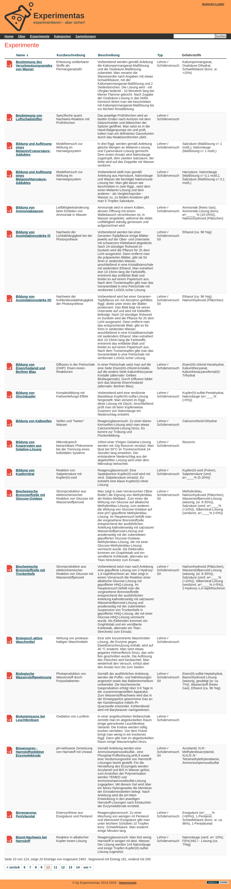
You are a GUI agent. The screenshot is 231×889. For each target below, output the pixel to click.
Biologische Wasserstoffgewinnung (33, 675)
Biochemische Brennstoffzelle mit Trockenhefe (30, 570)
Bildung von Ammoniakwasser (29, 209)
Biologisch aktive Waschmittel (29, 640)
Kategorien (62, 36)
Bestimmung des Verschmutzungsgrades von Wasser (34, 65)
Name (20, 55)
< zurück (13, 867)
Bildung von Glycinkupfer (26, 394)
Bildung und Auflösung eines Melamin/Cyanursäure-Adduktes (34, 149)
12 (63, 867)
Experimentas (59, 15)
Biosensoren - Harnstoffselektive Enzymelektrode (30, 751)
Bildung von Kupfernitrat (25, 472)
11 (55, 867)
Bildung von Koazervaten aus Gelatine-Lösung (29, 445)
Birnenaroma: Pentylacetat (26, 814)
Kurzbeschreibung (71, 55)
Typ (160, 55)
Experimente (39, 36)
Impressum (127, 882)
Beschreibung (109, 55)
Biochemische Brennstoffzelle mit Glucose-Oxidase (30, 494)
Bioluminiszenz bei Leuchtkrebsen (30, 718)
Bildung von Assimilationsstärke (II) (33, 298)
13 (70, 867)
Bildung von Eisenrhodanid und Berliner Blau (30, 368)
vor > (87, 867)
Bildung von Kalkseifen (34, 421)
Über (21, 36)
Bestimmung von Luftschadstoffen (29, 117)
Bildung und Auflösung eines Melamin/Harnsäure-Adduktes (34, 177)
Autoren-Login (213, 4)
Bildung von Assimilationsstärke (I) (33, 234)
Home (9, 36)
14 (78, 867)
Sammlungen (85, 36)
